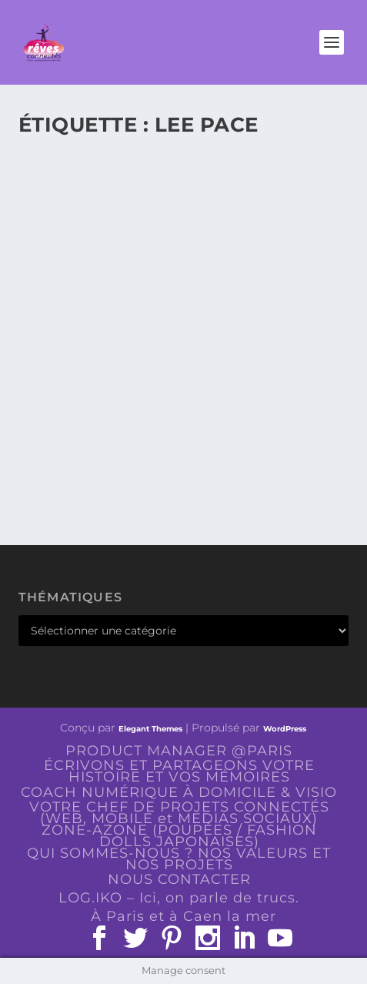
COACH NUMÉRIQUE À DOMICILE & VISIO (179, 792)
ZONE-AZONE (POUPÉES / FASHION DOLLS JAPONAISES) (179, 836)
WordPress (284, 729)
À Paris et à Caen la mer (183, 916)
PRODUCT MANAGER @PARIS (178, 750)
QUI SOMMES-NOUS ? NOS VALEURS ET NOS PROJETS (179, 859)
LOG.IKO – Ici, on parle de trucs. (178, 897)
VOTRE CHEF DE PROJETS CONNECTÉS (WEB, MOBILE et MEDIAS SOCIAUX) (179, 812)
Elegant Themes (150, 729)
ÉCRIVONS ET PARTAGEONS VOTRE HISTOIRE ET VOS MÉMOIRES (179, 771)
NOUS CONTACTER (179, 879)
